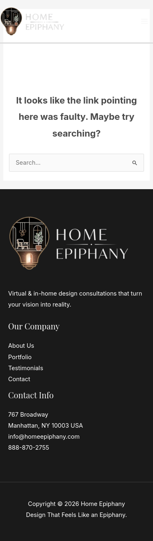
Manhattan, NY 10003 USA (45, 425)
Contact (19, 379)
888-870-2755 (28, 447)
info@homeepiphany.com (44, 436)
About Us (21, 345)
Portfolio (20, 357)
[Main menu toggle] (144, 21)
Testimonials (25, 368)
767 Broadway (28, 414)
